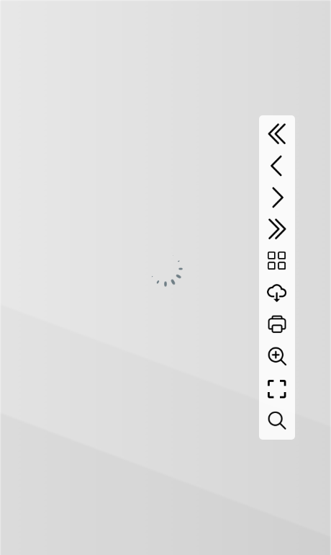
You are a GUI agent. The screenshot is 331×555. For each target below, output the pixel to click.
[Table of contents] (277, 260)
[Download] (277, 292)
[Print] (277, 324)
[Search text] (277, 420)
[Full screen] (277, 389)
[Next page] (277, 197)
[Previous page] (277, 165)
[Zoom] (277, 356)
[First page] (277, 134)
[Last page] (277, 229)
